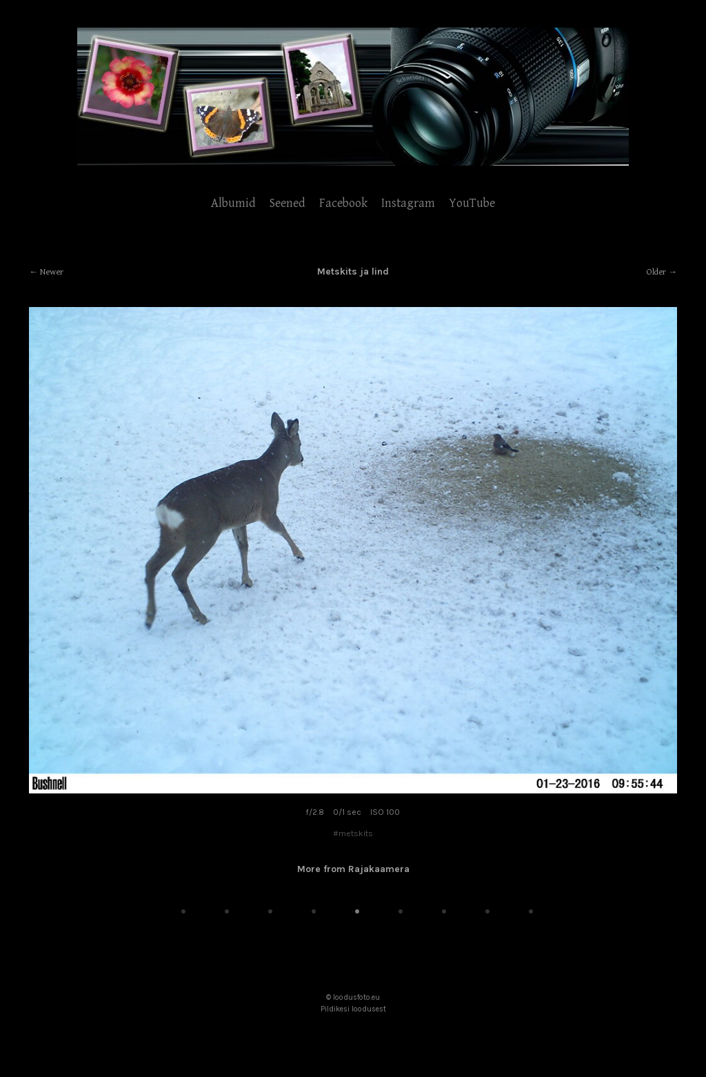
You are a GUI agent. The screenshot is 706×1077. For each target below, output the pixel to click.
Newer (51, 272)
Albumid (233, 203)
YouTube (472, 203)
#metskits (353, 833)
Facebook (343, 203)
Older (656, 272)
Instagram (408, 203)
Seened (287, 203)
